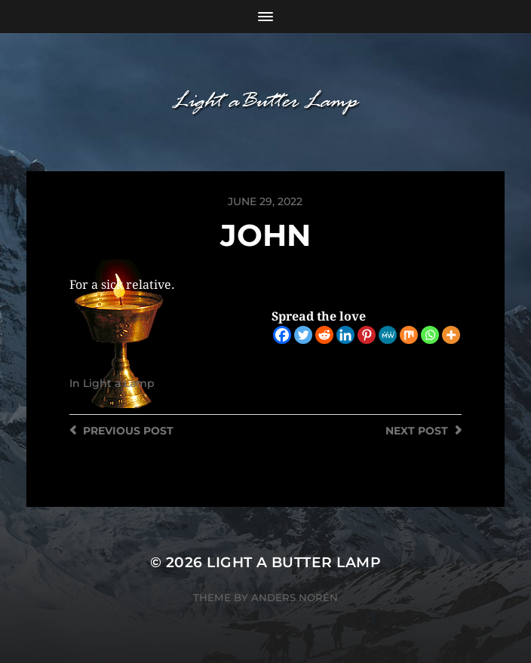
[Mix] (409, 335)
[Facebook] (282, 335)
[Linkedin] (345, 335)
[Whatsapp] (430, 335)
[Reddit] (324, 335)
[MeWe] (388, 335)
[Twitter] (303, 335)
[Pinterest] (367, 335)
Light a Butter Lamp (294, 562)
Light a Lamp (119, 383)
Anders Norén (294, 597)
